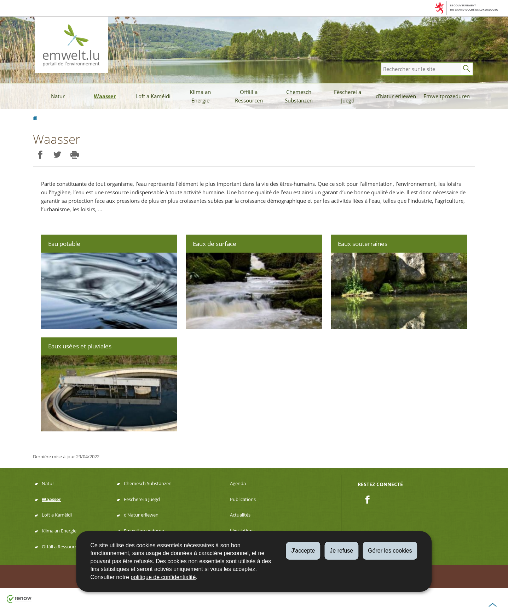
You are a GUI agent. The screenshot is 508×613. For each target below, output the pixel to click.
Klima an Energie (200, 96)
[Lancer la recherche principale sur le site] (467, 69)
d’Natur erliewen (396, 96)
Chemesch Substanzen (299, 96)
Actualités (240, 515)
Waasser (105, 96)
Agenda (238, 483)
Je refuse (341, 551)
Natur (58, 96)
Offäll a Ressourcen (249, 96)
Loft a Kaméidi (153, 96)
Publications (243, 499)
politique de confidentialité (163, 577)
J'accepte (303, 551)
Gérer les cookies (390, 551)
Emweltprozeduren (446, 96)
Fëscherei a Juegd (347, 96)
